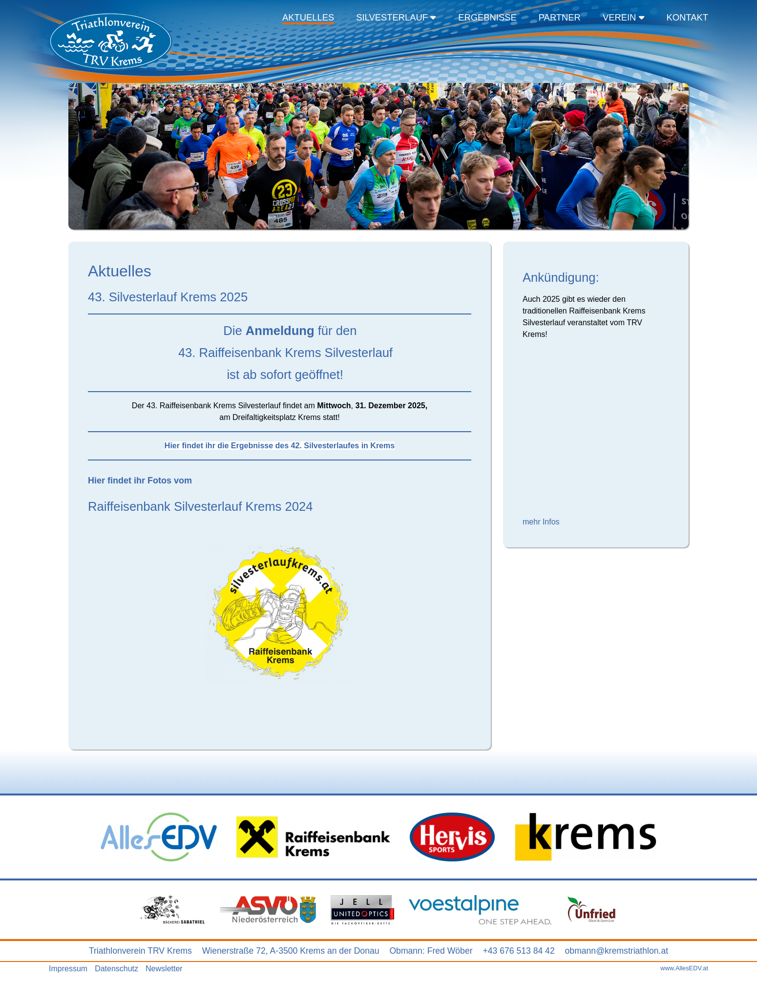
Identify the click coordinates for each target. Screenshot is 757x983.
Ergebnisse (487, 17)
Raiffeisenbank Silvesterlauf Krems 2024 (200, 506)
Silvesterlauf (396, 17)
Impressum (68, 968)
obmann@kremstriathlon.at (617, 951)
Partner (560, 17)
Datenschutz (116, 968)
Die (167, 330)
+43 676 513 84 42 (518, 951)
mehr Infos (541, 522)
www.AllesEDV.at (684, 968)
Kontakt (688, 17)
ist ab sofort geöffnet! (215, 374)
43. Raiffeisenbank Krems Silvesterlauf (240, 352)
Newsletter (164, 968)
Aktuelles (308, 17)
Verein (624, 17)
